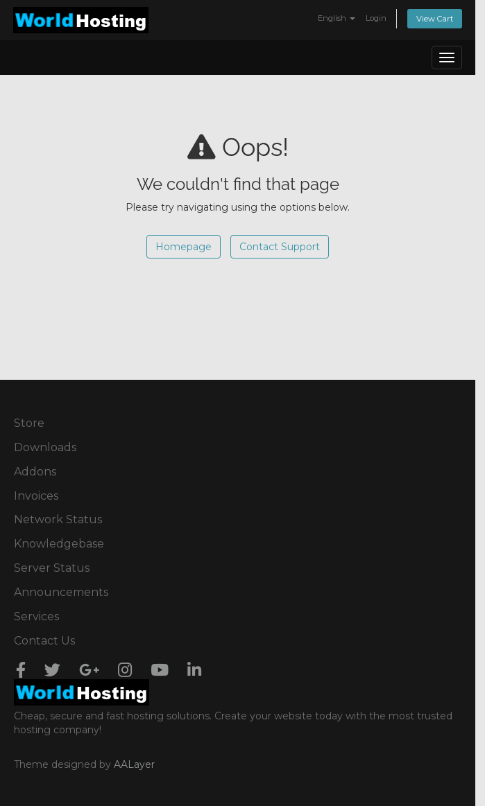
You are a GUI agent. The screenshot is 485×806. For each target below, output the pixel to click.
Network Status (58, 519)
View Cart (434, 19)
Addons (35, 471)
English (336, 18)
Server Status (52, 568)
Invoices (36, 495)
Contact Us (44, 640)
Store (29, 423)
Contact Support (279, 246)
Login (376, 18)
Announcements (61, 592)
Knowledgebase (59, 543)
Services (36, 616)
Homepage (183, 246)
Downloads (45, 447)
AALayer (134, 764)
